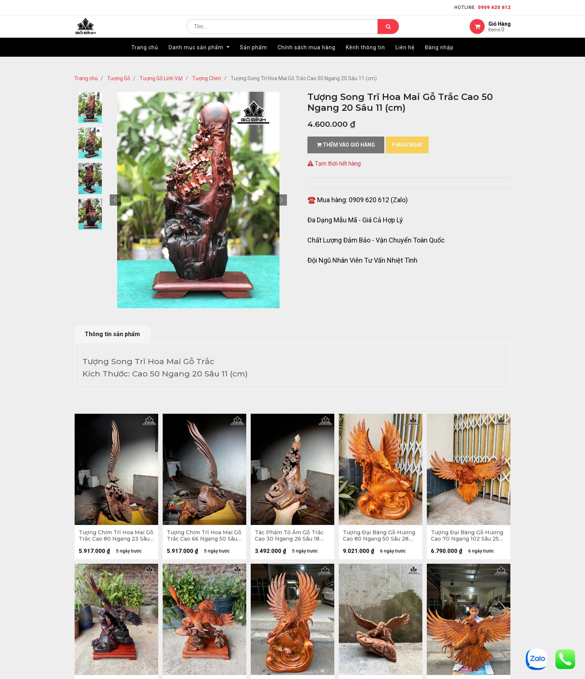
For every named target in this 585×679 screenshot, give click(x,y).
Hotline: (482, 7)
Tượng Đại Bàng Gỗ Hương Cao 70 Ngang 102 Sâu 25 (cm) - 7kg (468, 537)
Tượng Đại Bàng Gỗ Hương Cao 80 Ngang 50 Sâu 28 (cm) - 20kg (380, 537)
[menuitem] (145, 58)
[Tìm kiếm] (388, 32)
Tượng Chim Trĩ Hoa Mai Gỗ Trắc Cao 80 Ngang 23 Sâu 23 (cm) (114, 537)
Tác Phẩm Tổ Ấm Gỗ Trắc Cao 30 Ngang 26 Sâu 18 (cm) (290, 537)
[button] (115, 200)
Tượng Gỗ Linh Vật (161, 78)
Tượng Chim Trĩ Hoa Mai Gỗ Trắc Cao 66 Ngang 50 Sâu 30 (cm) (202, 537)
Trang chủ (86, 78)
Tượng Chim (206, 78)
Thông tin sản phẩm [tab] (112, 334)
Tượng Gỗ (118, 78)
